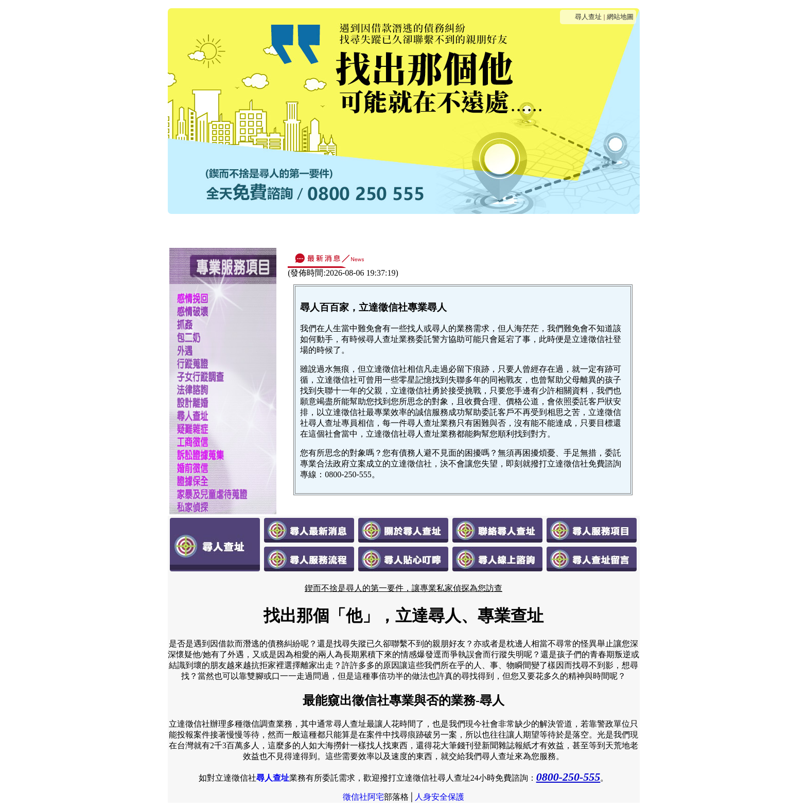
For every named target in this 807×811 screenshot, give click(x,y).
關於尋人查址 (280, 230)
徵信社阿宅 (363, 796)
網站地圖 (620, 17)
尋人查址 (588, 17)
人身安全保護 (439, 796)
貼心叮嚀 (486, 230)
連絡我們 (338, 230)
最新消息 (221, 230)
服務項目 (387, 230)
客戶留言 (585, 230)
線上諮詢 (535, 230)
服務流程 (436, 230)
